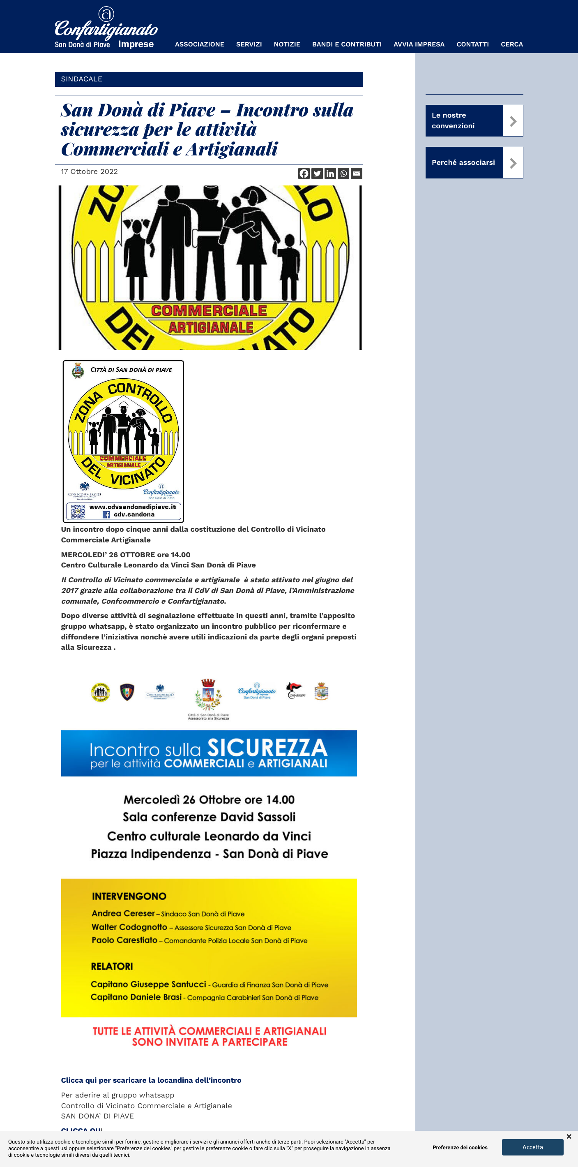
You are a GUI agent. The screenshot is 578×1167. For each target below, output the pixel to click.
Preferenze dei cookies (460, 1148)
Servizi (249, 44)
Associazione (199, 44)
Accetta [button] (533, 1147)
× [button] (569, 1137)
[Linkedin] (330, 173)
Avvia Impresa (419, 44)
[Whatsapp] (343, 173)
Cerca (512, 44)
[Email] (356, 173)
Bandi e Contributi (347, 44)
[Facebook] (304, 173)
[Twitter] (317, 173)
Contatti (472, 44)
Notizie (287, 44)
